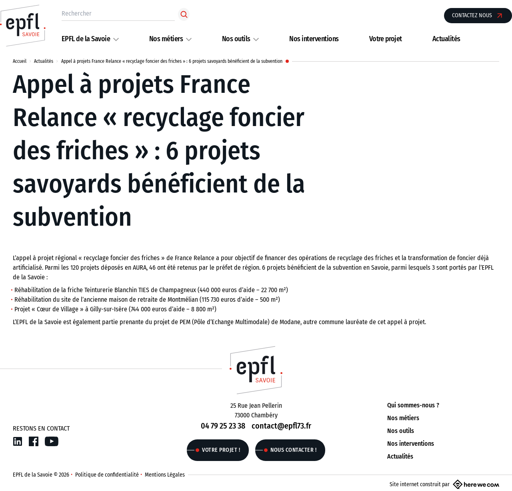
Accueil (19, 61)
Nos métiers (166, 38)
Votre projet (385, 38)
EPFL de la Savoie (86, 38)
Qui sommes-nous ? (413, 405)
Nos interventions (314, 38)
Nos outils (236, 38)
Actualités (446, 38)
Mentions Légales (165, 474)
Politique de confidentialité (107, 474)
